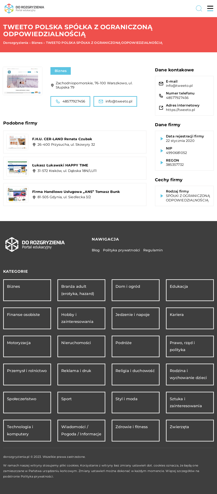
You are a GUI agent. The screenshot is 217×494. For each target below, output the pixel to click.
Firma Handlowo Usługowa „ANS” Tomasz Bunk (76, 192)
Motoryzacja (19, 342)
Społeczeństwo (21, 399)
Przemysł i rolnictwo (27, 370)
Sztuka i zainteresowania (186, 402)
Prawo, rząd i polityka (182, 346)
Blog (96, 250)
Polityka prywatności (121, 250)
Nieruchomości (76, 342)
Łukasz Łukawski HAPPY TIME (60, 165)
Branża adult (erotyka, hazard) (77, 290)
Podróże (123, 342)
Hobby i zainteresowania (77, 318)
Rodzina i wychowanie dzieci (188, 374)
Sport (66, 399)
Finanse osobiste (23, 314)
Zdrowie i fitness (131, 427)
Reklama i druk (76, 370)
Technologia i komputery (20, 430)
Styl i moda (126, 399)
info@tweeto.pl (115, 101)
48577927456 (70, 101)
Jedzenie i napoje (132, 314)
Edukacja (179, 286)
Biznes (61, 71)
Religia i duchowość (135, 370)
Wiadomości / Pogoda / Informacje (81, 430)
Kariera (177, 314)
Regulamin (153, 250)
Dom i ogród (127, 286)
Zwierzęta (179, 427)
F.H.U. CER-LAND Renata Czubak (62, 139)
